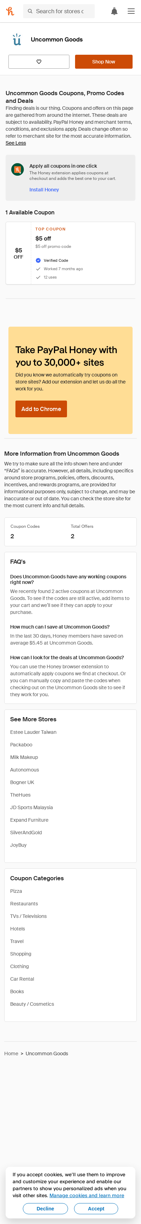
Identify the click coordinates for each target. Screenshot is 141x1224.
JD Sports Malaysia (31, 807)
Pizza (16, 891)
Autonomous (24, 770)
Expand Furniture (29, 820)
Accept (96, 1208)
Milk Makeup (24, 757)
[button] (131, 11)
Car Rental (22, 979)
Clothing (19, 966)
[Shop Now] (104, 62)
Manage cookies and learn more (86, 1195)
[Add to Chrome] (41, 409)
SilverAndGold (26, 832)
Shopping (20, 954)
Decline (45, 1208)
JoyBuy (18, 845)
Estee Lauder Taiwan (33, 732)
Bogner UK (22, 782)
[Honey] (10, 11)
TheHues (20, 795)
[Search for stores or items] (59, 11)
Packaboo (21, 745)
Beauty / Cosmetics (32, 1004)
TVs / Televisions (28, 916)
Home (11, 1053)
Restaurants (24, 903)
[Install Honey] (44, 189)
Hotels (17, 929)
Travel (17, 941)
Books (17, 991)
